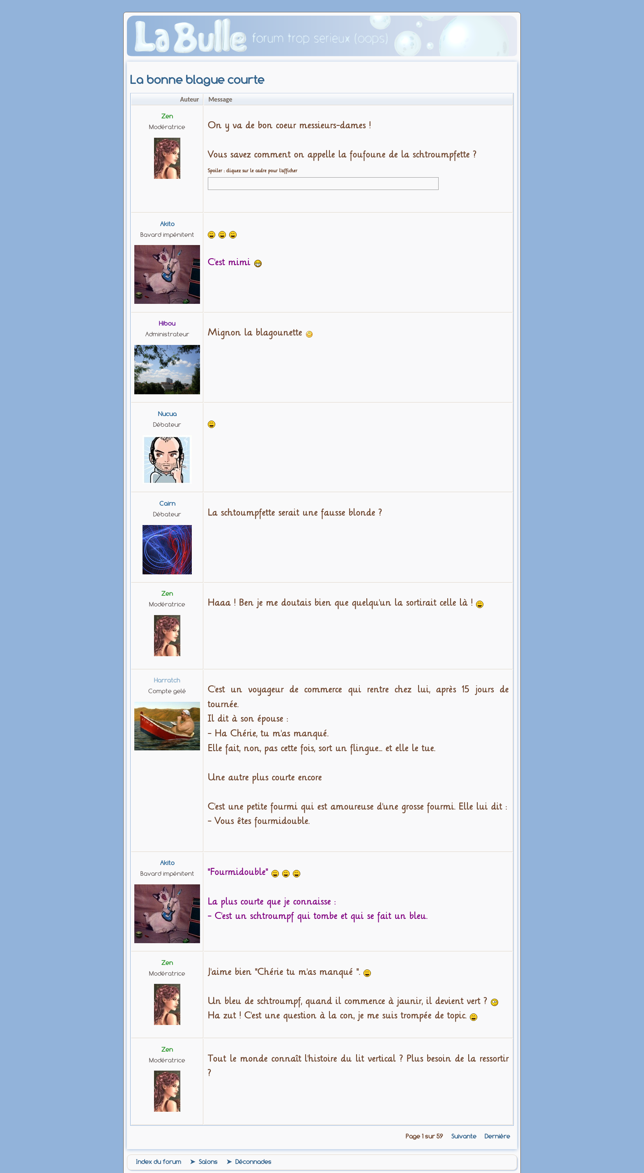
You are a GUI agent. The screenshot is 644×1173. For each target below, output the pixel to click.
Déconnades (253, 1162)
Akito (167, 224)
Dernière (497, 1136)
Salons (208, 1162)
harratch (167, 680)
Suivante (463, 1136)
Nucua (167, 414)
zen (167, 116)
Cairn (167, 503)
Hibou (167, 323)
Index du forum (158, 1162)
